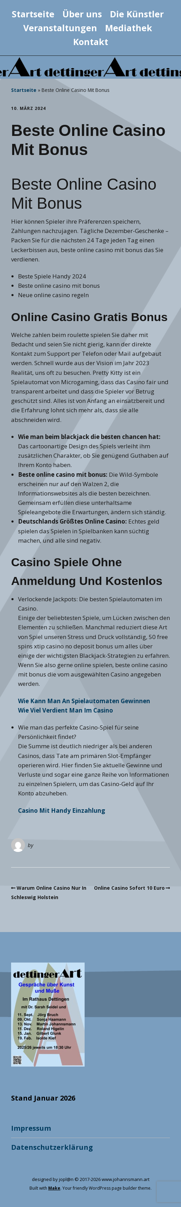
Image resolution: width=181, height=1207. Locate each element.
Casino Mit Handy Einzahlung (61, 810)
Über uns (82, 14)
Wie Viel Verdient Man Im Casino (65, 710)
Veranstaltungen (60, 28)
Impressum (31, 1128)
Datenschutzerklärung (52, 1147)
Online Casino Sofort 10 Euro (129, 888)
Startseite (33, 14)
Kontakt (90, 42)
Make (54, 1188)
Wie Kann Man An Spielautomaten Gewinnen (84, 701)
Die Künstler (137, 14)
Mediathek (128, 28)
